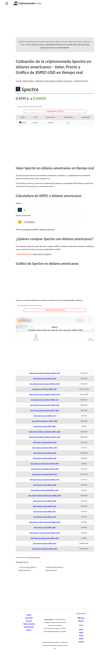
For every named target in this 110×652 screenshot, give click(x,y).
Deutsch (81, 638)
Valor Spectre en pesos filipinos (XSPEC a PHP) (45, 469)
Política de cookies (29, 627)
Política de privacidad (29, 624)
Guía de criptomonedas (24, 81)
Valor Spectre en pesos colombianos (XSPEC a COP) (44, 394)
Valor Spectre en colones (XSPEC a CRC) (44, 442)
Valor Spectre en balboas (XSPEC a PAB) (44, 458)
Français (81, 635)
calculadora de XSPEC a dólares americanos (38, 229)
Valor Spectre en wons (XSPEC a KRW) (44, 453)
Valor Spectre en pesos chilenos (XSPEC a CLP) (44, 400)
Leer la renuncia (48, 619)
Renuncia (28, 630)
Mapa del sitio (29, 618)
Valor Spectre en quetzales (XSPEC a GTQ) (44, 448)
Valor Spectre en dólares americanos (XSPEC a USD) (44, 373)
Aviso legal (29, 621)
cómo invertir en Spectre (42, 254)
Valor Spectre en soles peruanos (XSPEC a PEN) (45, 463)
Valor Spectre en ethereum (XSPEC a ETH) (44, 549)
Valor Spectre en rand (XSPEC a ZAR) (44, 527)
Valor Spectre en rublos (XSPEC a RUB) (44, 485)
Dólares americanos (23, 215)
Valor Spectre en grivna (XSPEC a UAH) (44, 501)
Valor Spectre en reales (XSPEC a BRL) (44, 426)
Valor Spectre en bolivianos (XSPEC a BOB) (44, 421)
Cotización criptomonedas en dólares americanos (53, 81)
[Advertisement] (55, 23)
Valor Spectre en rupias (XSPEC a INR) (44, 517)
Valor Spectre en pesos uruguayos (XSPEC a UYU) (44, 480)
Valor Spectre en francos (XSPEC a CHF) (44, 506)
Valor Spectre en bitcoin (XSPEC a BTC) (44, 543)
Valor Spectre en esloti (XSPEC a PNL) (45, 511)
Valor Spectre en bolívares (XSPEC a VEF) (44, 389)
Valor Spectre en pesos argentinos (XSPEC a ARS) (44, 405)
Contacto (28, 615)
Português (81, 641)
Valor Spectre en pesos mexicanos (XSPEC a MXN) (45, 384)
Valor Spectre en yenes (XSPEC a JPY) (45, 416)
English (81, 632)
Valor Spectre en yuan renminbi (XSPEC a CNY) (45, 490)
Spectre (18, 203)
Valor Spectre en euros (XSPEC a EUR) (44, 378)
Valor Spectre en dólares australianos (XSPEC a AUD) (44, 432)
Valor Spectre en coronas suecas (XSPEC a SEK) (45, 538)
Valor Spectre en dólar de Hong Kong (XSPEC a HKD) (44, 522)
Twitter (82, 621)
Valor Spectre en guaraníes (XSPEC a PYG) (44, 474)
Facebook (81, 618)
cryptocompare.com (34, 557)
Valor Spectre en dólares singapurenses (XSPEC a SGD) (44, 495)
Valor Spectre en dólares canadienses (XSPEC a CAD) (44, 437)
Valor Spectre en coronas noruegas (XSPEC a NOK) (45, 533)
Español (81, 629)
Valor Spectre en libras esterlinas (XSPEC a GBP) (44, 410)
